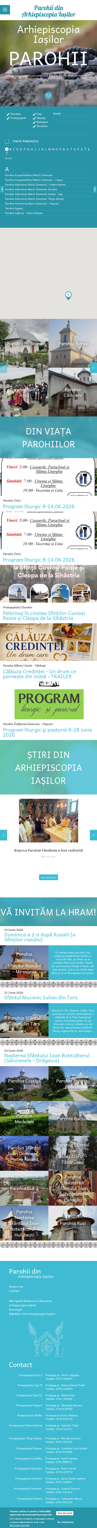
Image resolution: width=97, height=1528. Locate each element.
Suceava (42, 126)
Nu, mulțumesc (65, 1522)
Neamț (41, 118)
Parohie (15, 114)
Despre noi (16, 1286)
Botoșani (42, 122)
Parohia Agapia (14, 208)
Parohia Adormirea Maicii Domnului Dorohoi (31, 189)
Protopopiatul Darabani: (28, 1488)
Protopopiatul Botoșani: (29, 1468)
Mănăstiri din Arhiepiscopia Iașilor (32, 1313)
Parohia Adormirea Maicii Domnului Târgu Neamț (34, 199)
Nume (57, 113)
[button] (68, 296)
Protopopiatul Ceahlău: (29, 1458)
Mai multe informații (20, 1525)
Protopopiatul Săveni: (30, 1498)
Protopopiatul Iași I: (31, 1375)
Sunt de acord (65, 1513)
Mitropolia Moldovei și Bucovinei (30, 1301)
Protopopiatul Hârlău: (30, 1415)
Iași (39, 114)
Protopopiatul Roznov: (29, 1448)
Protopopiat (18, 118)
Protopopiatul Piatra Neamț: (26, 1425)
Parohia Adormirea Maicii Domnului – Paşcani (32, 203)
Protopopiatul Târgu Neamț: (26, 1438)
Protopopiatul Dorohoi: (29, 1478)
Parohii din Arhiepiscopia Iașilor (48, 11)
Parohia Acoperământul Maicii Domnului (28, 175)
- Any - (23, 142)
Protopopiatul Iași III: (29, 1395)
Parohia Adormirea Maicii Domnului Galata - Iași (34, 194)
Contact (14, 1290)
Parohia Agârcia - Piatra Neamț (24, 213)
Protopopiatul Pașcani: (29, 1405)
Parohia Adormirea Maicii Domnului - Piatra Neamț (35, 184)
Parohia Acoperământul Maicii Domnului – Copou (34, 180)
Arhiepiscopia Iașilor (23, 1305)
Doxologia (15, 1309)
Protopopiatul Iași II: (30, 1385)
